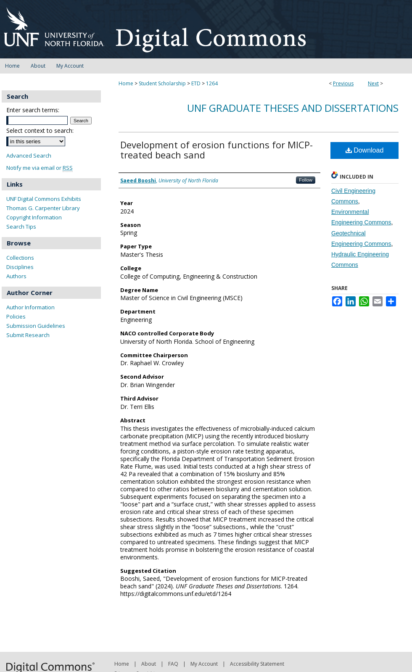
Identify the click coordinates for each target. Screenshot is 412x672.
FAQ (173, 663)
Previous (343, 83)
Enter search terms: (32, 110)
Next (373, 83)
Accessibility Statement (257, 663)
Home (126, 83)
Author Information (30, 307)
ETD (196, 83)
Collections (20, 257)
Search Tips (21, 226)
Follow (305, 179)
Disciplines (20, 267)
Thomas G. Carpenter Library (43, 208)
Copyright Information (34, 217)
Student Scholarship (162, 83)
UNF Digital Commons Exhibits (43, 199)
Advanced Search (28, 155)
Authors (16, 276)
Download (365, 150)
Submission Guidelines (35, 325)
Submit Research (28, 335)
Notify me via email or (39, 168)
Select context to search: (40, 130)
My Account (204, 663)
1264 (212, 83)
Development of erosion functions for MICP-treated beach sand (216, 149)
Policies (16, 316)
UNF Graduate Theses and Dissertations (293, 108)
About (148, 663)
